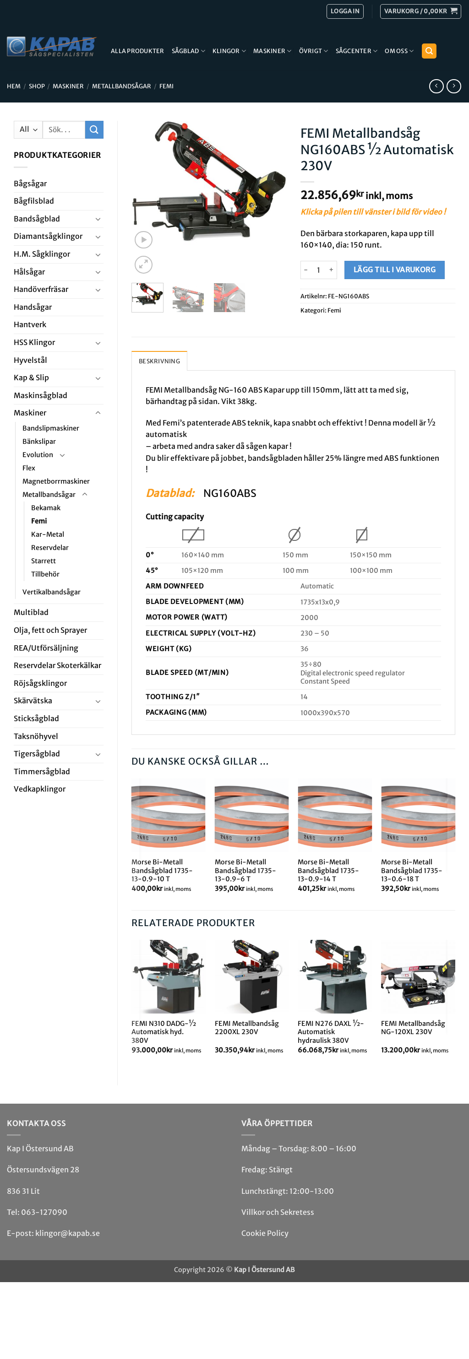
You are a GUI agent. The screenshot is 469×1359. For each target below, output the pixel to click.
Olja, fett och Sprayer (50, 630)
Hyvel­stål (30, 360)
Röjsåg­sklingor (40, 683)
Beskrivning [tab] (159, 361)
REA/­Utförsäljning (46, 648)
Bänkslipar (39, 441)
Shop (37, 86)
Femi (166, 86)
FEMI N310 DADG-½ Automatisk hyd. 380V (163, 1032)
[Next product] (436, 86)
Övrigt (313, 51)
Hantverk (30, 324)
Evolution (37, 455)
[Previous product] (454, 86)
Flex (28, 468)
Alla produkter (137, 50)
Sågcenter (357, 51)
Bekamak (45, 508)
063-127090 (44, 1212)
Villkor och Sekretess (277, 1212)
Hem (14, 86)
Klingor (229, 51)
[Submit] (94, 130)
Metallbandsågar (121, 86)
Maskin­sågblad (40, 395)
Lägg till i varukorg (395, 269)
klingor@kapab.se (67, 1233)
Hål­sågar (29, 271)
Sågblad (188, 51)
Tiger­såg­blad (37, 753)
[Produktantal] (318, 270)
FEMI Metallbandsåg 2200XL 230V (247, 1027)
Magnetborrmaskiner (56, 481)
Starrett (43, 561)
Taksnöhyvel (36, 736)
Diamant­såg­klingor (48, 236)
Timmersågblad (42, 771)
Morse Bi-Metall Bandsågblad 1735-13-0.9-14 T (328, 870)
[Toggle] (98, 218)
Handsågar (33, 307)
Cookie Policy (265, 1233)
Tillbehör (45, 574)
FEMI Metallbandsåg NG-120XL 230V (413, 1027)
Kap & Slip (31, 377)
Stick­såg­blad (36, 718)
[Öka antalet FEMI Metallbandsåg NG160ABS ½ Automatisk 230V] (332, 270)
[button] (420, 11)
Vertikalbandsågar (51, 592)
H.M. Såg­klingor (42, 254)
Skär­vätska (33, 700)
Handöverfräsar (41, 289)
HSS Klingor (34, 342)
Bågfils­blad (34, 200)
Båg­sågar (30, 183)
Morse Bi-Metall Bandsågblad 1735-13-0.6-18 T (411, 870)
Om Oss (399, 51)
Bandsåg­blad (37, 218)
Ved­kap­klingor (39, 788)
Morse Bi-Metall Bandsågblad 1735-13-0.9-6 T (245, 870)
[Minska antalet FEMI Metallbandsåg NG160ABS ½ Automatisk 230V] (305, 270)
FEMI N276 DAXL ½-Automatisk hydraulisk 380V (331, 1032)
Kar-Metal (47, 534)
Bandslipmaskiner (50, 428)
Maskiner (272, 51)
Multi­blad (31, 612)
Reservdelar (50, 548)
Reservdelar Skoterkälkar (57, 665)
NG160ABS (229, 493)
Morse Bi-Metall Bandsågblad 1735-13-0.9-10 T (162, 870)
